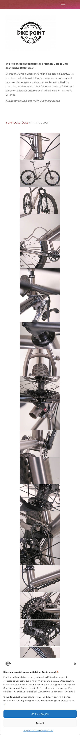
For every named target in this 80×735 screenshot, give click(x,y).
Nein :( (40, 723)
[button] (75, 663)
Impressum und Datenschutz (38, 730)
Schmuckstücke (17, 122)
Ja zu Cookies (40, 713)
